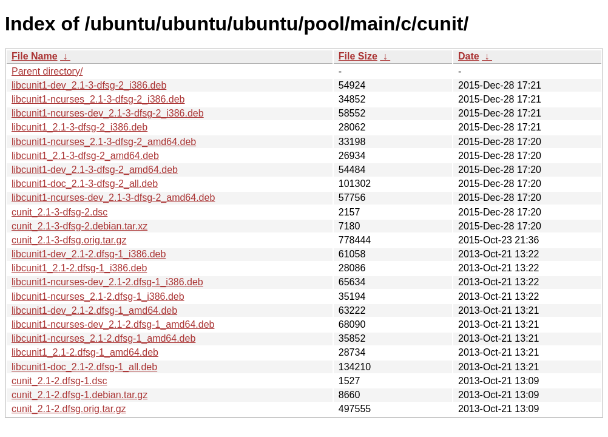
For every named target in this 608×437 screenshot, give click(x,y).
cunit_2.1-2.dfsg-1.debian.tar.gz (79, 395)
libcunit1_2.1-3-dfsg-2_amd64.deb (85, 156)
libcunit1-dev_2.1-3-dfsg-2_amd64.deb (95, 169)
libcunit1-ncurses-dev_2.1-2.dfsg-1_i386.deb (107, 282)
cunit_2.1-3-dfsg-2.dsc (59, 212)
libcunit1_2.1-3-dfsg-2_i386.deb (79, 127)
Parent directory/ (47, 71)
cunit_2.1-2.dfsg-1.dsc (59, 381)
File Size (358, 56)
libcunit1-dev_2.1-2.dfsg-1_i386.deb (89, 254)
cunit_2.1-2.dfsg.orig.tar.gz (69, 409)
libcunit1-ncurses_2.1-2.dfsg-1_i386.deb (98, 296)
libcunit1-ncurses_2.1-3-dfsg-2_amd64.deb (104, 142)
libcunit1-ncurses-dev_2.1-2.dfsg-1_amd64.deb (113, 324)
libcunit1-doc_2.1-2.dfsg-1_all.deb (84, 367)
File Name (35, 56)
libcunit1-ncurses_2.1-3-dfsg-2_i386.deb (98, 99)
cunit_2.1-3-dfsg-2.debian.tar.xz (79, 226)
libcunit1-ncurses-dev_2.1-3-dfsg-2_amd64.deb (113, 197)
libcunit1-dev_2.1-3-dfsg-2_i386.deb (89, 85)
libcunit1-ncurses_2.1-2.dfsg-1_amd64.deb (103, 338)
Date (468, 56)
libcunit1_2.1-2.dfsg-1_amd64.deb (85, 352)
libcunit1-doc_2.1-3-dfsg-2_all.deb (85, 183)
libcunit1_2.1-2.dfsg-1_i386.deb (79, 268)
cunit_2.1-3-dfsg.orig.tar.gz (69, 240)
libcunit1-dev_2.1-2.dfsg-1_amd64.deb (94, 310)
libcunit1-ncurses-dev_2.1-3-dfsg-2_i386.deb (108, 113)
